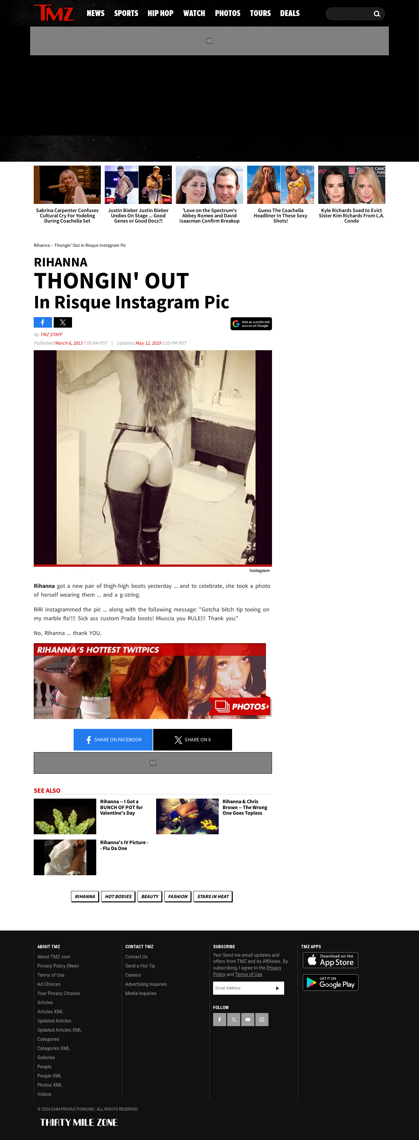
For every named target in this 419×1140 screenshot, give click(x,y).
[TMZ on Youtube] (60, 94)
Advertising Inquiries (146, 984)
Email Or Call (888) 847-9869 (109, 122)
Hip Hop (153, 149)
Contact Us (136, 956)
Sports (98, 149)
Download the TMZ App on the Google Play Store (330, 982)
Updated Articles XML (59, 1030)
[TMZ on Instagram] (72, 94)
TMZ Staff (51, 334)
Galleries (46, 1057)
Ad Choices (49, 984)
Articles (45, 1002)
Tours (311, 149)
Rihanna (85, 896)
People (44, 1066)
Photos (259, 149)
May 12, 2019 (148, 343)
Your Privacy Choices (58, 993)
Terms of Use (50, 975)
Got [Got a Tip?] (54, 122)
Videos (44, 1094)
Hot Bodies (118, 896)
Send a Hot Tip (140, 965)
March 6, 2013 (69, 343)
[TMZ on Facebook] (39, 94)
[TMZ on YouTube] (247, 1019)
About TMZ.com (53, 956)
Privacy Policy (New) (58, 965)
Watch (206, 149)
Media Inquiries (140, 993)
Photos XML (49, 1085)
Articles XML (50, 1011)
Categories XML (53, 1048)
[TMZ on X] (49, 94)
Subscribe (277, 988)
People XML (49, 1075)
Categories (48, 1039)
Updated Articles (54, 1020)
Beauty (149, 896)
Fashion (177, 896)
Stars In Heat (212, 896)
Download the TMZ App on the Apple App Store (330, 960)
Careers (133, 975)
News (49, 149)
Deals (358, 149)
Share (113, 740)
